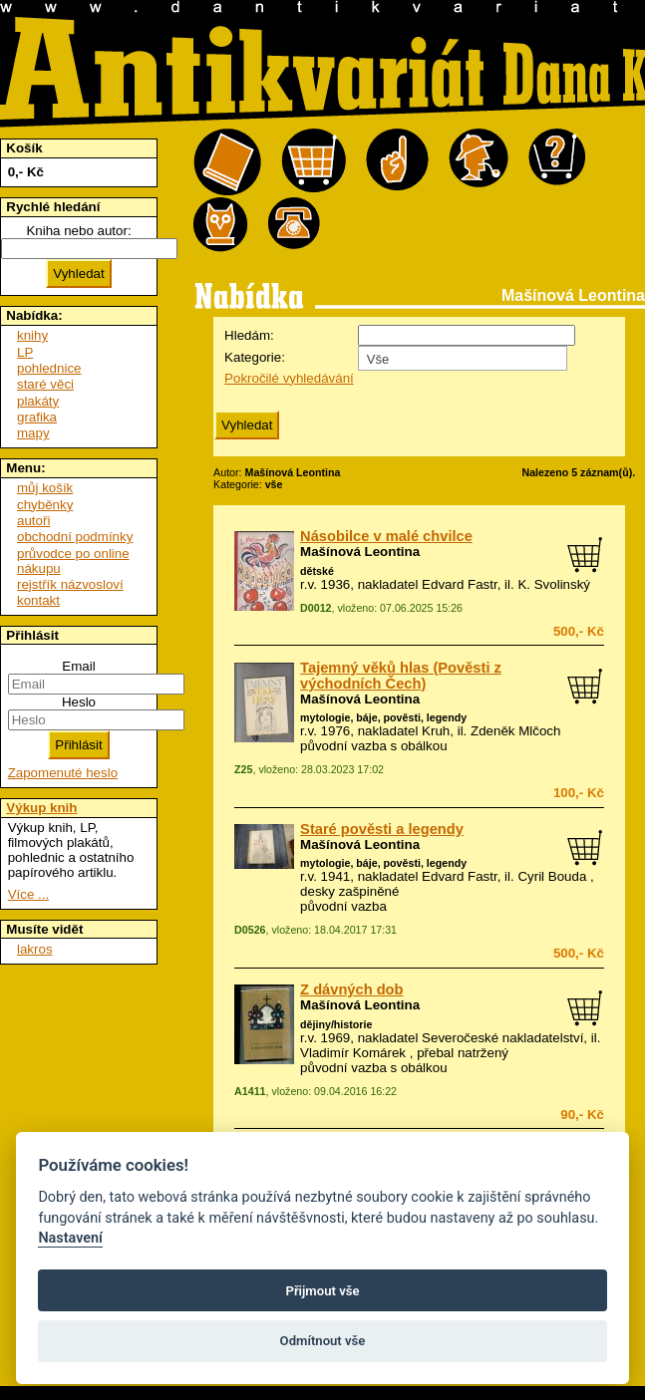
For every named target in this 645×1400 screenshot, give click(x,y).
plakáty (38, 401)
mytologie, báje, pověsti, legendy (383, 717)
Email (78, 666)
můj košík (45, 487)
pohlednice (49, 368)
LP (25, 352)
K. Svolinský (553, 584)
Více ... (28, 894)
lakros (35, 949)
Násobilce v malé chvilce (386, 536)
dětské (317, 571)
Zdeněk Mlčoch (515, 730)
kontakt (38, 600)
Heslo (79, 702)
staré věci (45, 384)
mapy (33, 432)
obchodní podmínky (75, 536)
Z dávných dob (351, 989)
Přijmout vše (322, 1290)
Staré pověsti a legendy (382, 829)
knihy (32, 335)
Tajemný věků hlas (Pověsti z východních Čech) (400, 676)
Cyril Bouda (551, 876)
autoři (33, 520)
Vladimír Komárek (353, 1052)
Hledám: (249, 335)
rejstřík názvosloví (70, 584)
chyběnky (45, 504)
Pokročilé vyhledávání (289, 378)
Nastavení (70, 1238)
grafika (37, 417)
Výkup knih (41, 807)
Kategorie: (254, 357)
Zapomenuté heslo (63, 772)
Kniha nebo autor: (78, 230)
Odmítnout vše (323, 1340)
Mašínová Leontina (360, 551)
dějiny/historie (336, 1024)
